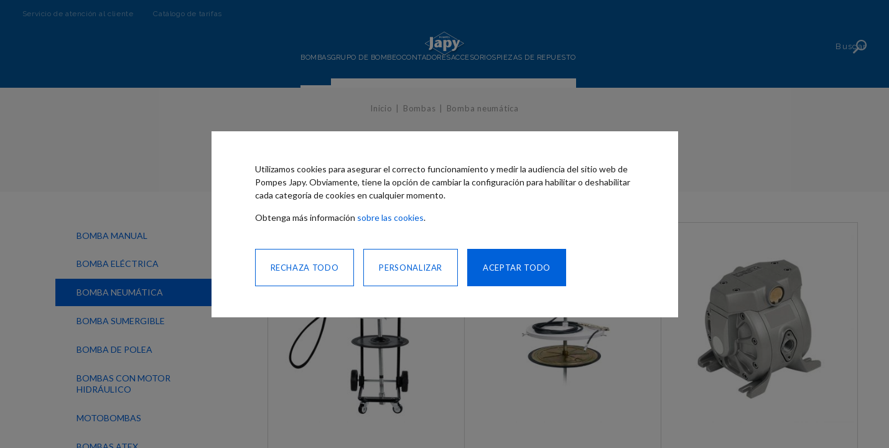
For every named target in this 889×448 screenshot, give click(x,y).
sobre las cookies (390, 217)
